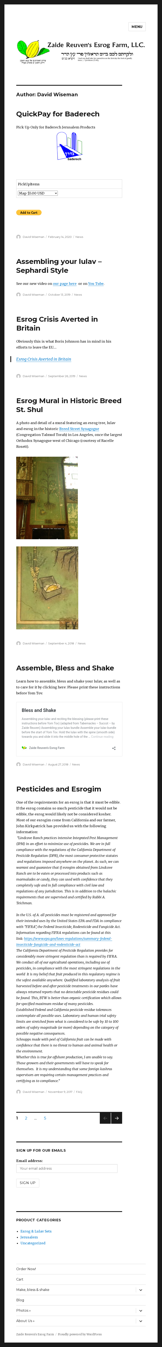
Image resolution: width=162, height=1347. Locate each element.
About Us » (25, 1321)
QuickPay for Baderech (58, 114)
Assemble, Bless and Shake (65, 668)
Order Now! (26, 1269)
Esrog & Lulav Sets (36, 1231)
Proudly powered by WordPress (80, 1334)
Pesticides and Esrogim (58, 789)
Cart (19, 1279)
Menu (137, 27)
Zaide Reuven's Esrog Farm (35, 1334)
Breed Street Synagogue (79, 429)
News (79, 237)
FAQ (79, 1091)
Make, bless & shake (32, 1290)
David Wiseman (33, 237)
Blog (20, 1300)
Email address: (29, 1161)
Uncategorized (32, 1243)
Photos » (23, 1310)
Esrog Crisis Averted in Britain (43, 359)
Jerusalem (29, 1237)
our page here (65, 283)
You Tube (96, 283)
